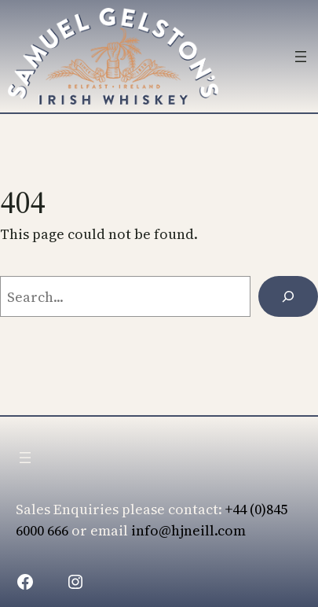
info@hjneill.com (188, 530)
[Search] (288, 296)
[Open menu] (300, 56)
